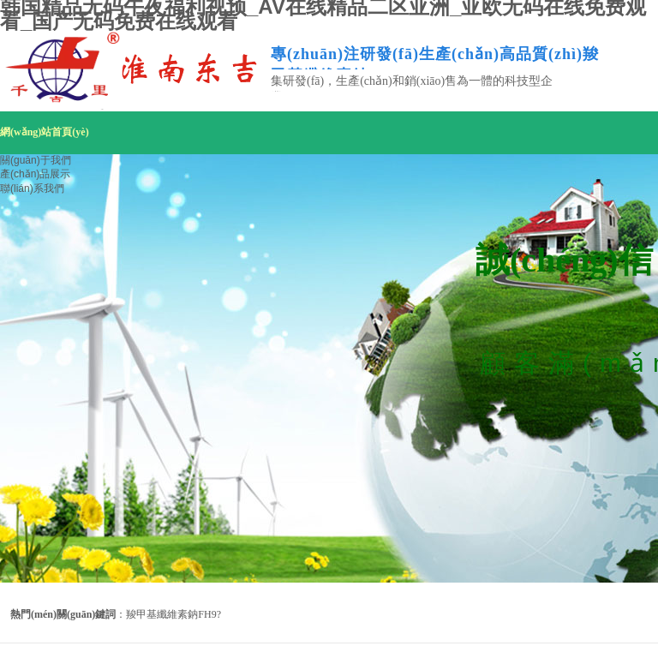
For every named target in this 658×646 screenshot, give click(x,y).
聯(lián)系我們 (32, 188)
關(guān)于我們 (35, 160)
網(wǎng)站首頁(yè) (44, 132)
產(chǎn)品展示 (35, 174)
